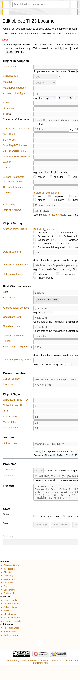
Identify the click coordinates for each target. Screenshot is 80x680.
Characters (8, 588)
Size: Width (9, 140)
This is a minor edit (48, 522)
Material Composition (14, 88)
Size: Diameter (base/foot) (17, 157)
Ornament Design (12, 188)
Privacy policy (12, 666)
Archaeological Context (15, 309)
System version (10, 640)
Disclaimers (56, 666)
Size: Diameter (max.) (15, 151)
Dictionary (8, 581)
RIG (5, 413)
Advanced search (12, 627)
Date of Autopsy (11, 210)
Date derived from (12, 275)
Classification (10, 76)
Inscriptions (9, 574)
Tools (74, 12)
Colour (6, 168)
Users (73, 33)
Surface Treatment (13, 177)
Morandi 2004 (10, 430)
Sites (5, 592)
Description (9, 108)
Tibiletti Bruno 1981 (13, 407)
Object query (9, 619)
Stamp (6, 103)
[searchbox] (61, 300)
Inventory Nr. (10, 386)
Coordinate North (12, 318)
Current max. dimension (16, 129)
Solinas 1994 (10, 418)
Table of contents (11, 609)
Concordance (9, 595)
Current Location (12, 381)
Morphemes (9, 585)
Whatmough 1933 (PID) (16, 402)
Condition (8, 193)
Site (5, 293)
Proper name (10, 67)
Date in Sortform (12, 252)
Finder (6, 343)
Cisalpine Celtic (11, 571)
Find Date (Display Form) (16, 361)
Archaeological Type (14, 93)
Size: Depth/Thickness (15, 146)
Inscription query (11, 623)
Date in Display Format (15, 265)
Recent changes (11, 633)
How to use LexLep (12, 606)
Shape (6, 114)
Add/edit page (10, 637)
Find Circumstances (14, 337)
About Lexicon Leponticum (35, 666)
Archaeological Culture (15, 230)
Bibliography (9, 599)
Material (7, 82)
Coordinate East (12, 328)
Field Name (9, 299)
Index (6, 616)
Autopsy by (9, 205)
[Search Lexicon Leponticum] (36, 4)
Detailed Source (11, 445)
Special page (6, 12)
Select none (52, 193)
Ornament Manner (13, 182)
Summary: (8, 542)
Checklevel (9, 472)
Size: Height (9, 134)
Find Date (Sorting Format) (17, 348)
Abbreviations (10, 612)
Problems (8, 478)
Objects (7, 578)
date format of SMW (53, 215)
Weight (7, 162)
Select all (39, 193)
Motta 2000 (9, 424)
